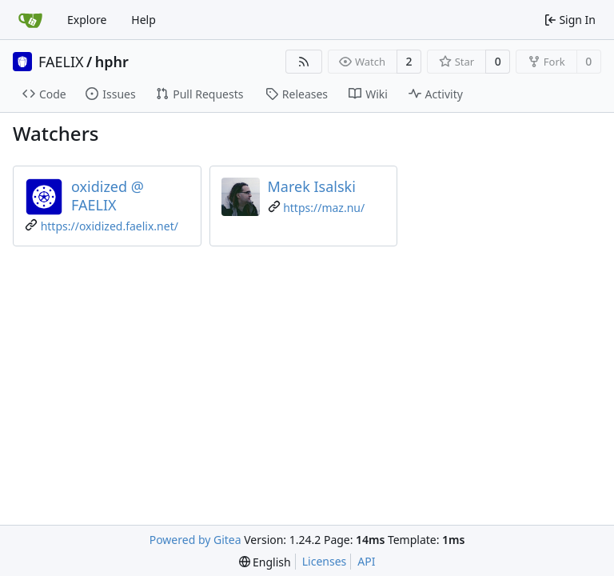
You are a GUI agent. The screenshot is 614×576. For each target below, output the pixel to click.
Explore (86, 19)
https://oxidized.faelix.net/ (109, 226)
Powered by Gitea (195, 539)
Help (143, 19)
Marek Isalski (312, 186)
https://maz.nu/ (324, 207)
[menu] (265, 562)
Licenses (324, 561)
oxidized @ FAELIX (107, 195)
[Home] (30, 20)
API (366, 561)
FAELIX (61, 62)
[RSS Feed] (303, 62)
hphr (112, 62)
